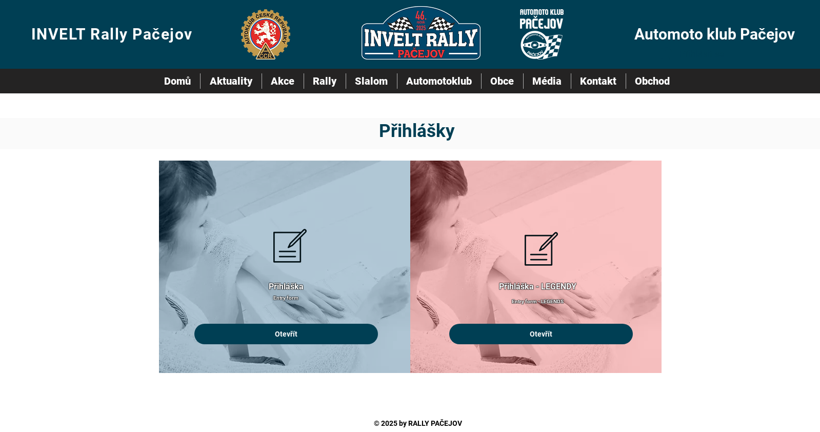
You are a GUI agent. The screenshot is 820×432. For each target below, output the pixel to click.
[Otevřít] (286, 334)
